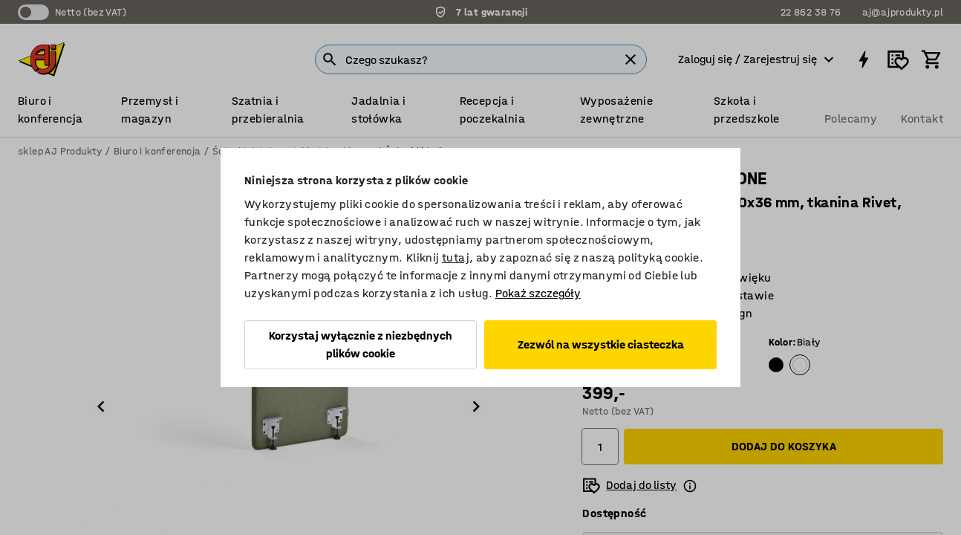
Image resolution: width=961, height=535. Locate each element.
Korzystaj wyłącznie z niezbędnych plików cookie (360, 344)
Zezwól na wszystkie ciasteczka (601, 344)
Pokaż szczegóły (538, 293)
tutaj (455, 257)
